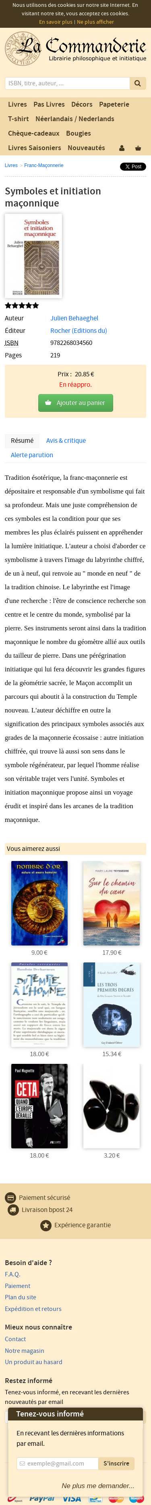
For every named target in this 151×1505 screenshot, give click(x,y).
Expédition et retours (33, 1309)
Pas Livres (49, 104)
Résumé (22, 440)
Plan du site (20, 1297)
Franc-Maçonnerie (43, 165)
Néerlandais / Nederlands (74, 119)
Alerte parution (32, 455)
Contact (15, 1339)
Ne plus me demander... (98, 1486)
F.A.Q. (13, 1274)
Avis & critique (66, 440)
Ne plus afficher (95, 22)
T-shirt (18, 119)
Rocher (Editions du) (78, 330)
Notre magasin (24, 1351)
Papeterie (114, 104)
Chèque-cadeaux (34, 133)
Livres (17, 104)
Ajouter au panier (81, 402)
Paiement (17, 1286)
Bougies (78, 133)
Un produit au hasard (33, 1362)
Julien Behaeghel (74, 318)
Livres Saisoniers (34, 148)
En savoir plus (55, 22)
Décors (82, 104)
